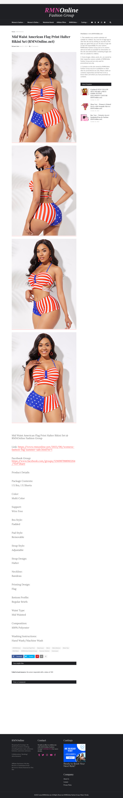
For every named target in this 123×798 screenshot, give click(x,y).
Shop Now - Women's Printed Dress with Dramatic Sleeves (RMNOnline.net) (100, 106)
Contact (66, 782)
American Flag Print (29, 648)
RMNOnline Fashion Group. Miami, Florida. (76, 795)
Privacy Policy (68, 785)
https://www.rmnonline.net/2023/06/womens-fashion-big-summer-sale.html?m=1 (43, 448)
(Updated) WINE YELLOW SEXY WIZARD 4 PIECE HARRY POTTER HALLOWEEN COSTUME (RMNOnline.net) (99, 93)
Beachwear (40, 648)
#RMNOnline (20, 31)
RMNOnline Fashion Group (29, 651)
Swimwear (55, 651)
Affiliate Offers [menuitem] (61, 22)
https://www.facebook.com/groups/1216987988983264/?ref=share (43, 462)
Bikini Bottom (56, 648)
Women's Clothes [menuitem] (32, 22)
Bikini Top (66, 648)
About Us (66, 779)
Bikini (48, 648)
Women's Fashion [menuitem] (17, 22)
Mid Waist (16, 651)
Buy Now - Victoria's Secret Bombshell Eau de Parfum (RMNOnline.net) (99, 117)
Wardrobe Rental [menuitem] (48, 22)
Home (13, 31)
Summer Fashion (44, 651)
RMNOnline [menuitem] (73, 22)
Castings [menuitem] (84, 22)
